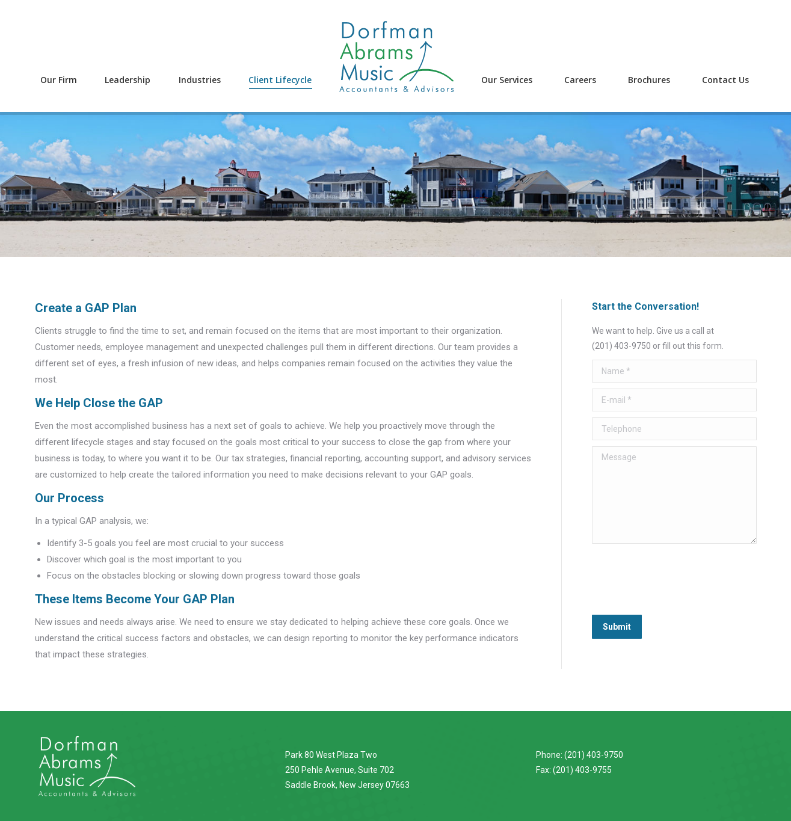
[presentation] (683, 579)
